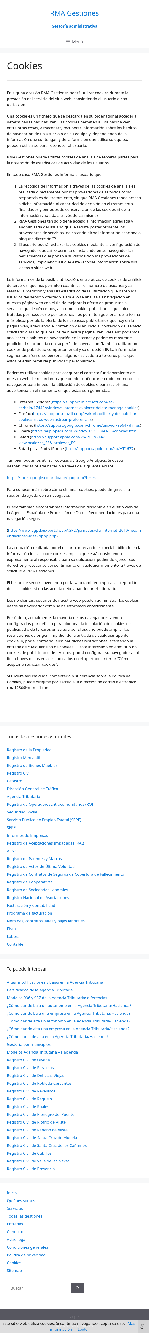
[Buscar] (77, 1288)
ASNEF (13, 850)
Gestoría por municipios (29, 1044)
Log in (74, 1316)
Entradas (15, 1223)
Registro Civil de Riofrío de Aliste (36, 1122)
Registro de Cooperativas (30, 882)
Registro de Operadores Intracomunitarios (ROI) (50, 804)
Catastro (14, 780)
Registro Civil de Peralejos (30, 1067)
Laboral (14, 936)
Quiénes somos (21, 1200)
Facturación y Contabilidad (31, 905)
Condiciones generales (27, 1247)
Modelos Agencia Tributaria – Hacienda (42, 1052)
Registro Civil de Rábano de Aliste (37, 1129)
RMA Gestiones (74, 13)
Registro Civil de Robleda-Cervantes (39, 1083)
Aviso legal (16, 1239)
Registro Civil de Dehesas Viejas (35, 1075)
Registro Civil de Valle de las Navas (38, 1161)
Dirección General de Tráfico (32, 788)
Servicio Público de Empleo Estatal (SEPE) (44, 819)
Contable (15, 944)
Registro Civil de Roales (28, 1106)
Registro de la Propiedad (29, 749)
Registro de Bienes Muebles (32, 765)
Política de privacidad (26, 1255)
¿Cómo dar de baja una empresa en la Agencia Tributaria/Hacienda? (68, 1013)
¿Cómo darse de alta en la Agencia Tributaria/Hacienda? (57, 1036)
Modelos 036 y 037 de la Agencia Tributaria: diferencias (57, 997)
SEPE (11, 827)
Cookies (14, 1262)
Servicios (15, 1208)
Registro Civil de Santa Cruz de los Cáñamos (47, 1145)
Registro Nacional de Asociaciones (38, 897)
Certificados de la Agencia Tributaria (40, 989)
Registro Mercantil (23, 757)
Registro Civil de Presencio (31, 1168)
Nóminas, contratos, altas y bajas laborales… (47, 920)
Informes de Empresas (27, 835)
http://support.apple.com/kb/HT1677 (99, 448)
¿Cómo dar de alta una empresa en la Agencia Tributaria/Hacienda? (68, 1028)
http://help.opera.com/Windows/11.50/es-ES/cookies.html (84, 431)
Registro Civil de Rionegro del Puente (40, 1114)
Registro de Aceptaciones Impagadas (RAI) (45, 843)
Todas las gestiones (24, 1216)
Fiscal (12, 928)
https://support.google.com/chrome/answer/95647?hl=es (87, 425)
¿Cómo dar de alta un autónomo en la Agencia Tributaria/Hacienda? (68, 1021)
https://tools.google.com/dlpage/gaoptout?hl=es (51, 477)
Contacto (15, 1231)
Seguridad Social (22, 812)
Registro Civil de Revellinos (31, 1091)
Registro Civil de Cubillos (29, 1153)
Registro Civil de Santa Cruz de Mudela (42, 1137)
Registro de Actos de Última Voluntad (41, 866)
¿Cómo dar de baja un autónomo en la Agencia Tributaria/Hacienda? (69, 1005)
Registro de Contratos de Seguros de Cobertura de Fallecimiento (65, 874)
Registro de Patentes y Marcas (34, 858)
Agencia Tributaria (23, 796)
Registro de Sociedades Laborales (37, 889)
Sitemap (14, 1270)
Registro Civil (18, 773)
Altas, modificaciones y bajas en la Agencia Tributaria (55, 982)
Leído (83, 1329)
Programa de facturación (29, 913)
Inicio (12, 1192)
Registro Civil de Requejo (29, 1098)
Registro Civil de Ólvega (28, 1059)
